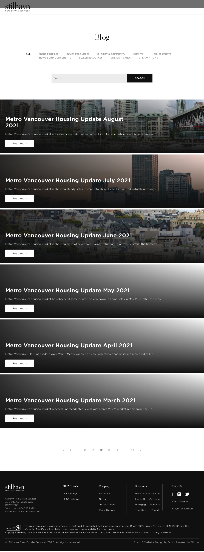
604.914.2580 (33, 517)
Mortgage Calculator (147, 510)
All (28, 55)
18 (109, 456)
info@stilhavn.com (182, 514)
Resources (141, 492)
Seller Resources (91, 59)
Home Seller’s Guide (147, 499)
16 (92, 456)
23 (133, 456)
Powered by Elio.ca (186, 548)
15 (84, 456)
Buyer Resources (77, 55)
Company (104, 492)
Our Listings (94, 5)
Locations (156, 5)
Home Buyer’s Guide (147, 505)
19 (117, 456)
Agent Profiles (48, 55)
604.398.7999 (27, 514)
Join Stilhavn (172, 5)
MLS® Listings (71, 505)
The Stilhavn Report (147, 516)
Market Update (161, 55)
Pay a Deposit (107, 516)
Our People (140, 5)
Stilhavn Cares (120, 59)
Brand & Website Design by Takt (149, 548)
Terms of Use (107, 510)
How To (138, 55)
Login (195, 5)
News (102, 505)
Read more (19, 149)
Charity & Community (111, 55)
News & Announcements (55, 59)
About (127, 5)
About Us (104, 499)
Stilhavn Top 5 (148, 59)
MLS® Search (112, 5)
